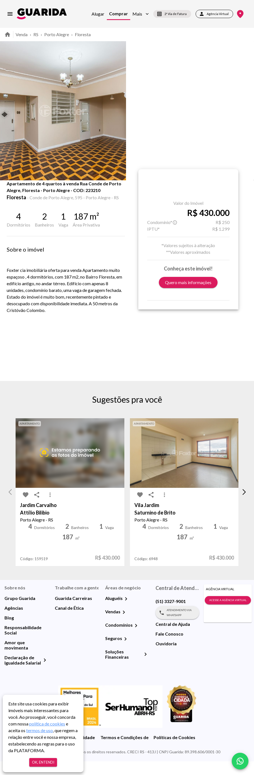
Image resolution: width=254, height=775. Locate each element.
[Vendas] (123, 626)
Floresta (83, 34)
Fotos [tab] (59, 193)
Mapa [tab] (87, 193)
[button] (140, 13)
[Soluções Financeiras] (145, 668)
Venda (22, 34)
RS (35, 34)
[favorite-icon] (14, 194)
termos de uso (39, 730)
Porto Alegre (56, 34)
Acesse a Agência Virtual (228, 614)
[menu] (10, 14)
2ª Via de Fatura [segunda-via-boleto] (172, 14)
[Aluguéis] (126, 612)
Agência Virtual (214, 14)
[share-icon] (25, 194)
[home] (42, 13)
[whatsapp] (240, 761)
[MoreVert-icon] (50, 508)
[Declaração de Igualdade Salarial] (44, 673)
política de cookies (47, 723)
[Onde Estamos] (240, 14)
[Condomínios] (136, 639)
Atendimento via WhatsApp (177, 626)
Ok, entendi (43, 762)
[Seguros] (125, 652)
